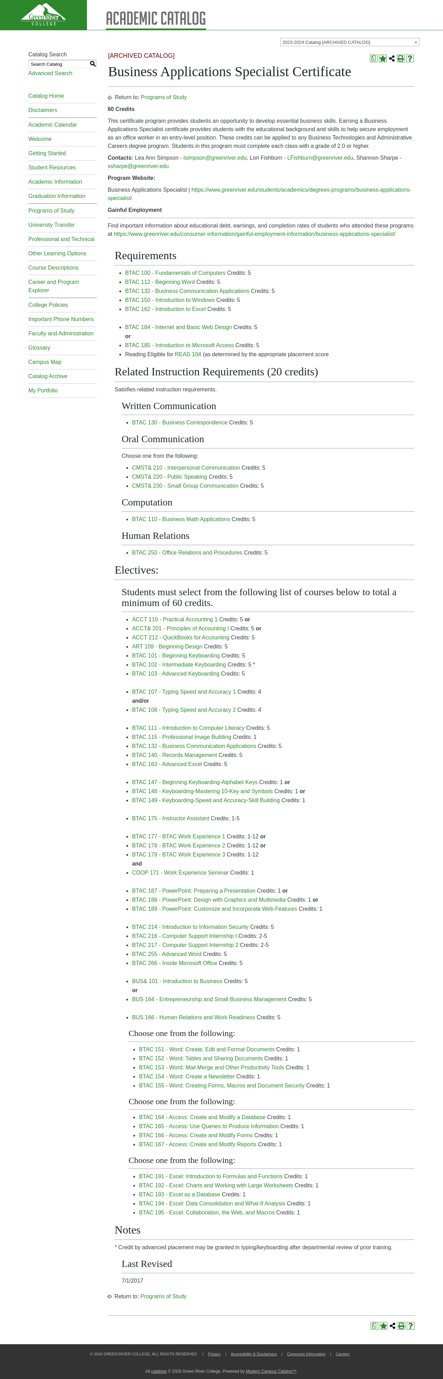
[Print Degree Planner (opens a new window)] (374, 58)
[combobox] (350, 42)
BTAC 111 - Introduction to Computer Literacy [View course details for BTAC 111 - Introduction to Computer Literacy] (188, 728)
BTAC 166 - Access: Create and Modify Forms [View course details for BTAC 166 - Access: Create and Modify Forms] (196, 1135)
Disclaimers (43, 110)
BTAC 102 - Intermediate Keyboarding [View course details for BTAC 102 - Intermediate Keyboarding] (179, 665)
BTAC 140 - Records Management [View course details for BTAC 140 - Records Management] (174, 755)
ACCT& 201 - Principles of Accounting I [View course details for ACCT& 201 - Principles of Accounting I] (180, 628)
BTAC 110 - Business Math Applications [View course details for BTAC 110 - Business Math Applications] (181, 519)
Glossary (39, 348)
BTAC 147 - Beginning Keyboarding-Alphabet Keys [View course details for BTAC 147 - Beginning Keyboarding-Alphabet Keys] (195, 782)
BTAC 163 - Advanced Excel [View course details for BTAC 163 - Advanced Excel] (167, 764)
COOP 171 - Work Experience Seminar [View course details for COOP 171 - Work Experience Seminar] (180, 873)
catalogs (159, 1371)
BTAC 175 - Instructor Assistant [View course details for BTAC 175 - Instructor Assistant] (170, 818)
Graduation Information (57, 196)
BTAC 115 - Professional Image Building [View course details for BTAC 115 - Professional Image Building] (181, 737)
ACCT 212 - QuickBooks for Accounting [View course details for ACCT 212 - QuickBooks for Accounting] (180, 637)
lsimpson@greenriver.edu (215, 158)
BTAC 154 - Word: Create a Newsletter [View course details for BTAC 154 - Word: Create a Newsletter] (187, 1076)
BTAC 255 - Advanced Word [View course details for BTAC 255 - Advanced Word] (166, 954)
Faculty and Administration (61, 333)
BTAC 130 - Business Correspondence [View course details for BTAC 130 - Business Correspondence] (180, 422)
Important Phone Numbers (61, 319)
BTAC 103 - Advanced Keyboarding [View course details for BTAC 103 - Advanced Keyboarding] (175, 674)
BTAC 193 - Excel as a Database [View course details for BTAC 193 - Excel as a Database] (179, 1194)
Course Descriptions (54, 268)
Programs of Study (52, 211)
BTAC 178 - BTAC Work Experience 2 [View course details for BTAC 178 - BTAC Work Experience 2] (178, 845)
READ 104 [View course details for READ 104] (188, 354)
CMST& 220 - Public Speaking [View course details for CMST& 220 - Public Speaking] (169, 477)
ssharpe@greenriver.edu (138, 166)
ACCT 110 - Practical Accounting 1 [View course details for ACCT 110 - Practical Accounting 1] (174, 619)
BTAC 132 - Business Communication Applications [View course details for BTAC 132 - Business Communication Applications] (187, 291)
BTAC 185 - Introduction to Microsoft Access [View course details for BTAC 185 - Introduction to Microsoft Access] (179, 345)
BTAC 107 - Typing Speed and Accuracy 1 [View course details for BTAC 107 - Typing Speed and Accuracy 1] (184, 692)
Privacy (214, 1354)
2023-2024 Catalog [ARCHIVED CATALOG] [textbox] (326, 42)
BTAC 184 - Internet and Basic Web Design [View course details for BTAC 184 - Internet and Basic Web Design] (178, 327)
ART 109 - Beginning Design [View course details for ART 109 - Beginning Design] (167, 646)
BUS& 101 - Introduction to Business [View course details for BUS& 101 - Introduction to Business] (177, 981)
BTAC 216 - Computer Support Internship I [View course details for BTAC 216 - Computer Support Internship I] (184, 936)
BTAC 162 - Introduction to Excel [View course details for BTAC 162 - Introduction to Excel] (165, 309)
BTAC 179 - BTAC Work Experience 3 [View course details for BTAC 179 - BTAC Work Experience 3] (178, 855)
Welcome (40, 139)
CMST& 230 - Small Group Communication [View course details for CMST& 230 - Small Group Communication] (185, 486)
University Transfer (52, 225)
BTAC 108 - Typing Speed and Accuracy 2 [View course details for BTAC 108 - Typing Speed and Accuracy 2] (184, 710)
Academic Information (55, 182)
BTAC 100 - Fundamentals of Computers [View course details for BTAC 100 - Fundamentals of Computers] (175, 273)
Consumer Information (306, 1354)
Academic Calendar (53, 125)
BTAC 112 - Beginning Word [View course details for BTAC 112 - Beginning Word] (160, 282)
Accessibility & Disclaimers (254, 1354)
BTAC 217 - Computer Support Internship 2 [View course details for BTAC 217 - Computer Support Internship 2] (185, 945)
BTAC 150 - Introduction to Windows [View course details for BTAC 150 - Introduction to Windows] (170, 300)
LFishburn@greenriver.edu (320, 158)
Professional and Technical (62, 239)
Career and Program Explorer (54, 286)
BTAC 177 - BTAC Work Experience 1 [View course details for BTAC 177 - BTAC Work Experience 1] (178, 836)
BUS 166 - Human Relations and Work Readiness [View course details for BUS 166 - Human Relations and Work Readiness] (193, 1017)
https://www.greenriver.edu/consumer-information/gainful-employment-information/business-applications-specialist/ (254, 234)
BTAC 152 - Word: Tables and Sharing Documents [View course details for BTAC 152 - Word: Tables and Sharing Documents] (201, 1058)
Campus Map (45, 362)
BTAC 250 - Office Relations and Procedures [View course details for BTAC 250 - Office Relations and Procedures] (187, 553)
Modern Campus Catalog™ (271, 1371)
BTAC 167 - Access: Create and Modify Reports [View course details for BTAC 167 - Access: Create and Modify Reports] (197, 1144)
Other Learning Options (57, 253)
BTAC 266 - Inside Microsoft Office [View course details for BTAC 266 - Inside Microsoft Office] (174, 963)
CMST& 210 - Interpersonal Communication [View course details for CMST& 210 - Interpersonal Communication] (186, 468)
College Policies (48, 305)
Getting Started (47, 153)
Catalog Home (46, 96)
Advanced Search (50, 73)
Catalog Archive (48, 376)
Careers (343, 1354)
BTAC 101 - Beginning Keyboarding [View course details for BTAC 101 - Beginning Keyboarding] (176, 656)
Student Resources (52, 167)
